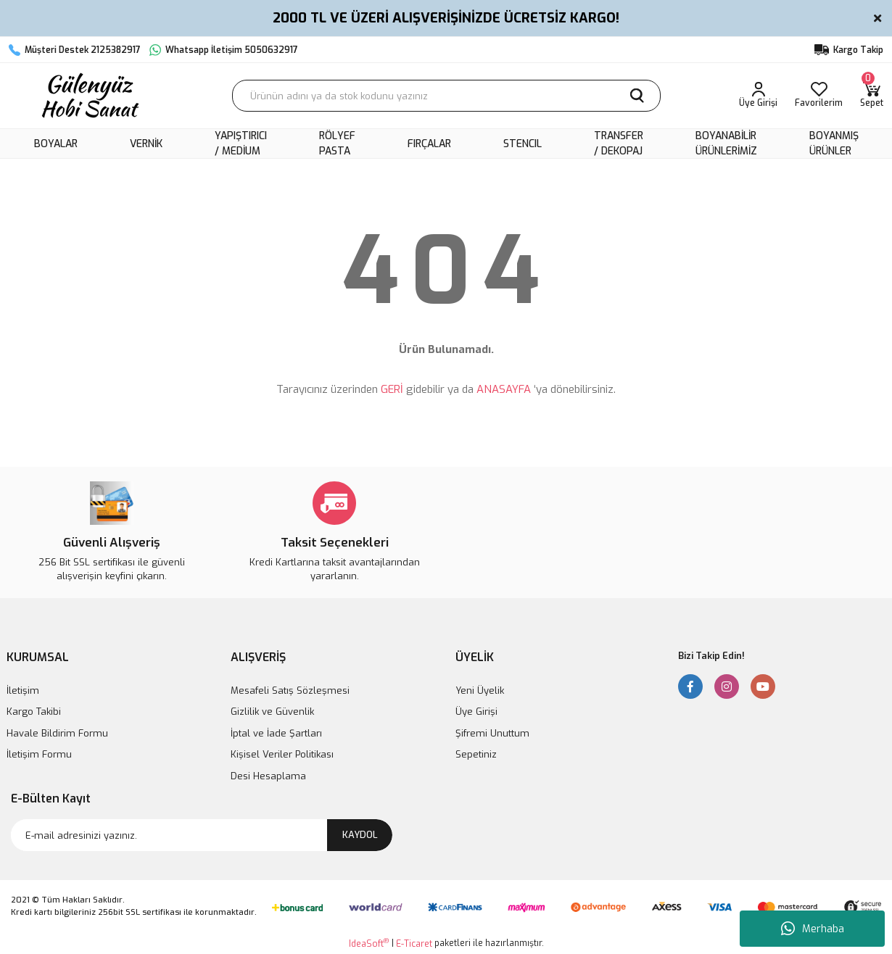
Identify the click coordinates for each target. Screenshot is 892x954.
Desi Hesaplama (268, 776)
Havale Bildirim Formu (57, 733)
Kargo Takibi (34, 711)
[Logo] (88, 95)
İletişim (23, 690)
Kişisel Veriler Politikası (282, 754)
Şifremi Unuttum (492, 733)
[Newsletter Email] (201, 835)
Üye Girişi (476, 711)
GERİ (392, 389)
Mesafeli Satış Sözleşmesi (290, 690)
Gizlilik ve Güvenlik (272, 711)
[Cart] (871, 95)
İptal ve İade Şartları (276, 733)
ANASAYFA (503, 389)
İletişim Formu (39, 754)
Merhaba (812, 929)
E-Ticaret (414, 944)
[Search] (446, 96)
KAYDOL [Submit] (360, 835)
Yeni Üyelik (479, 690)
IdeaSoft (369, 943)
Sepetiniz (476, 754)
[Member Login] (758, 95)
